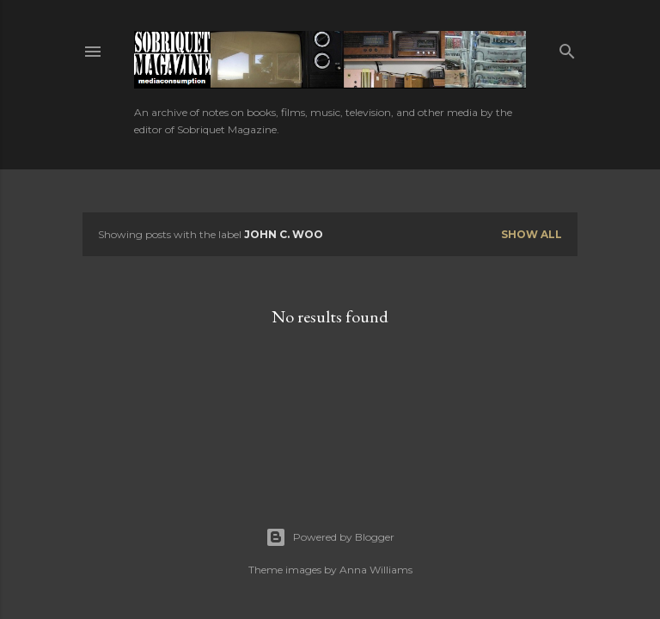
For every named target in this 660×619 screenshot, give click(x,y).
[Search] (567, 47)
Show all (531, 234)
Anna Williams (375, 569)
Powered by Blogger (330, 537)
